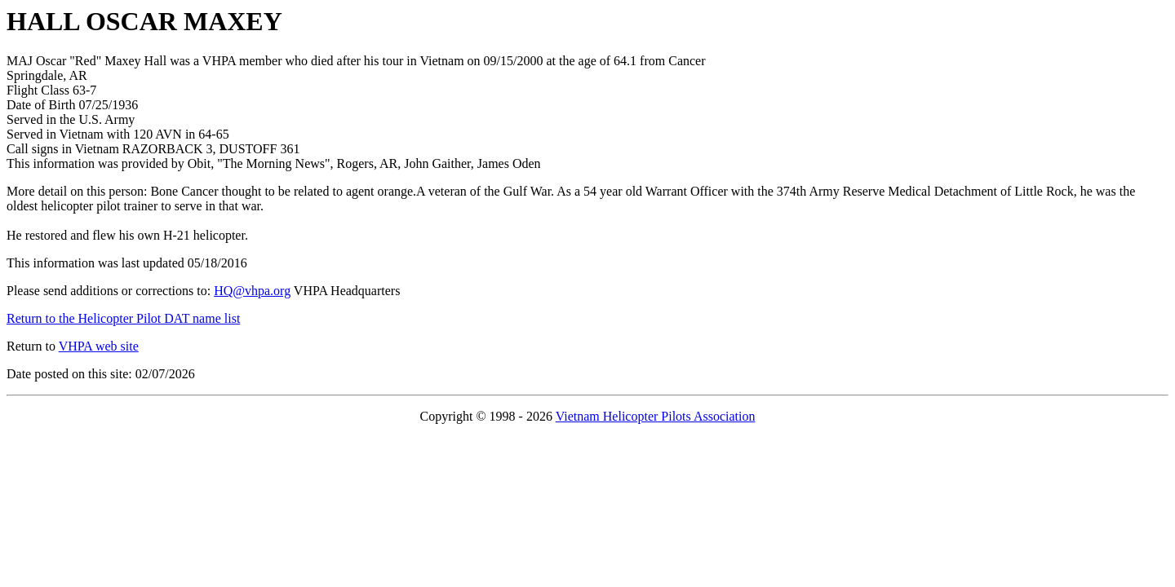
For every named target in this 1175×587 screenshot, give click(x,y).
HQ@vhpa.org (252, 291)
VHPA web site (99, 346)
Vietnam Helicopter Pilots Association (656, 416)
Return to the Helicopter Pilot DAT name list (123, 318)
